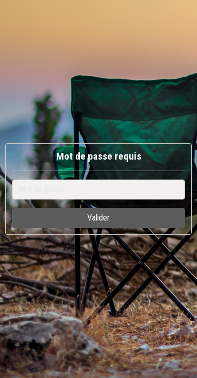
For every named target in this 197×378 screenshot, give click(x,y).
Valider (98, 218)
